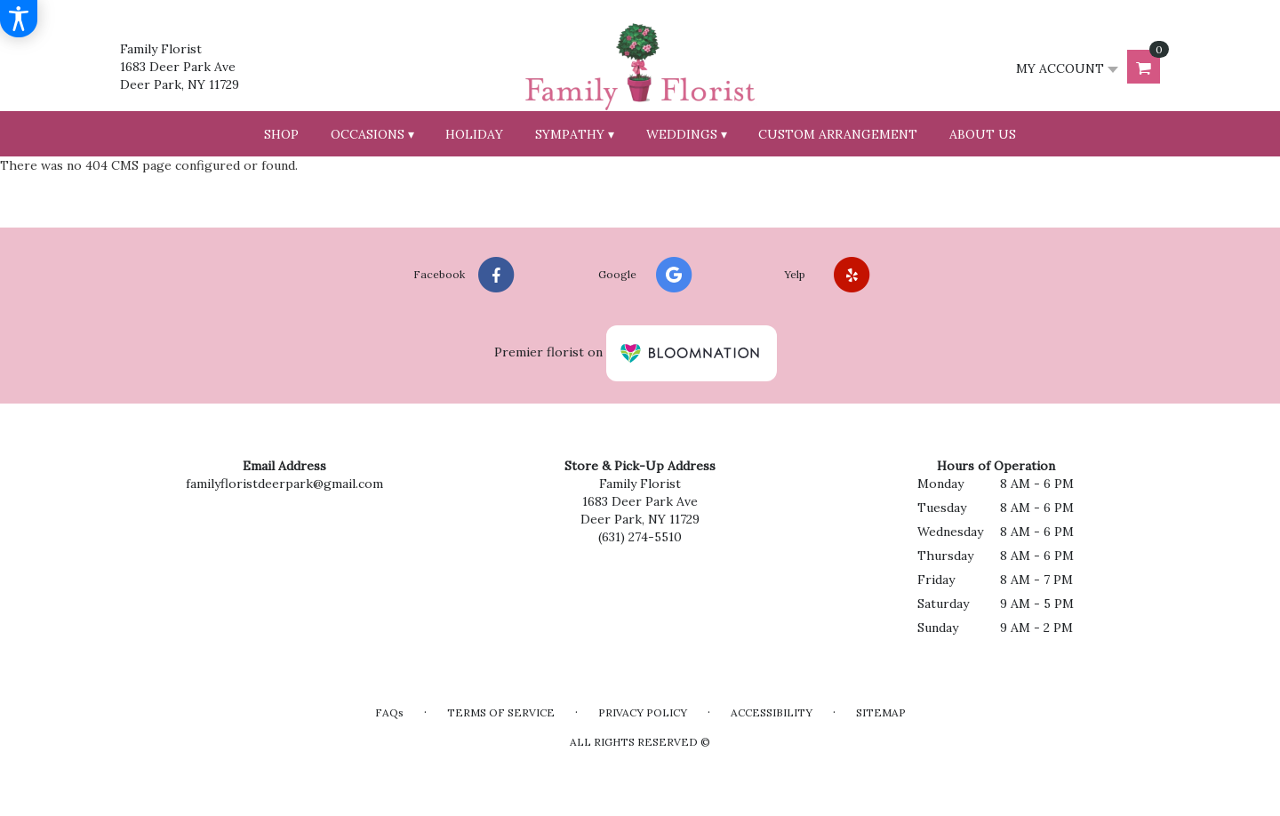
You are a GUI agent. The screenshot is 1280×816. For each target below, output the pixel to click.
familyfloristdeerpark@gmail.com (284, 484)
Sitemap (881, 712)
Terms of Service (501, 712)
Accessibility (771, 712)
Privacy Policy (642, 712)
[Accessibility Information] (18, 18)
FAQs (389, 712)
